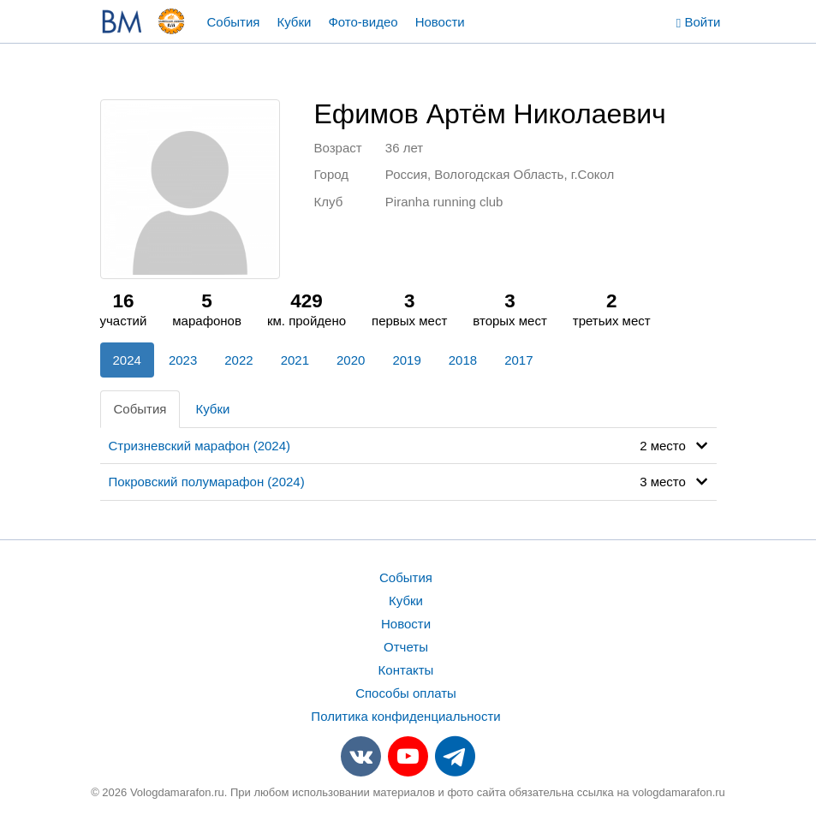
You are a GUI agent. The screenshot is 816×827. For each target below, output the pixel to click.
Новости (440, 22)
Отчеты (406, 647)
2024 (127, 360)
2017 (518, 360)
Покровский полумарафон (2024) (207, 481)
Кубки (294, 22)
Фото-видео (362, 22)
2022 (238, 360)
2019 (406, 360)
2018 (463, 360)
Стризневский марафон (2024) (200, 445)
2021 (295, 360)
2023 (183, 360)
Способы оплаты (405, 693)
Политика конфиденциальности (405, 716)
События (233, 22)
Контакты (406, 670)
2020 (351, 360)
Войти (698, 22)
